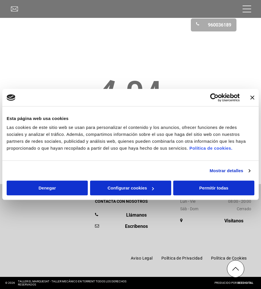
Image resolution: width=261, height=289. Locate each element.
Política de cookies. (210, 148)
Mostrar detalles (226, 170)
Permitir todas (213, 188)
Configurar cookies (130, 188)
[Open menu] (247, 9)
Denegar (47, 188)
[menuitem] (141, 258)
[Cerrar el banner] (252, 97)
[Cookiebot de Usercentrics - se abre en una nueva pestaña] (214, 97)
